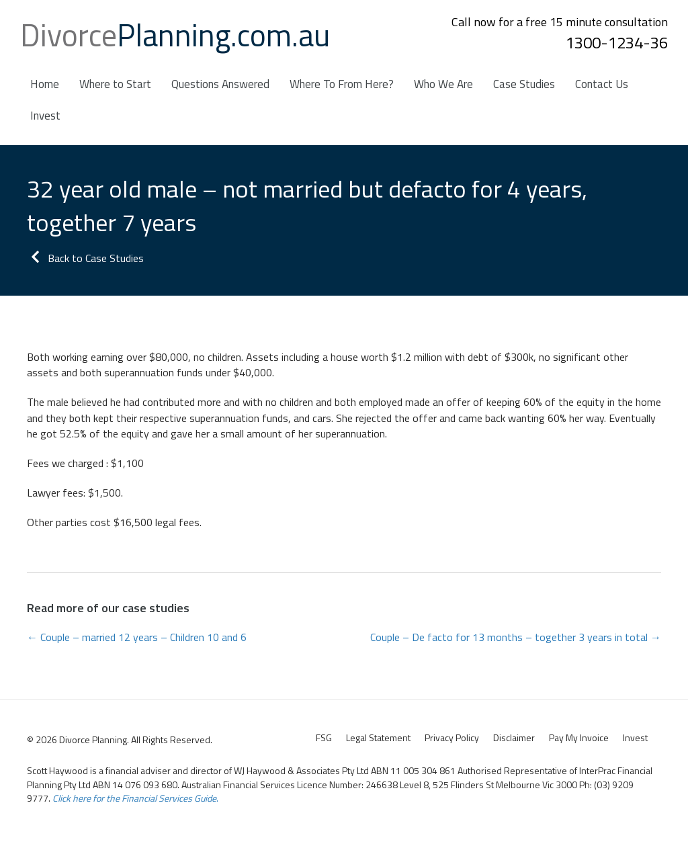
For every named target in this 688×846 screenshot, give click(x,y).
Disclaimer (514, 738)
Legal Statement (378, 738)
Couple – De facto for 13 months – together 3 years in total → (515, 637)
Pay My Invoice (579, 738)
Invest (635, 738)
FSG (324, 738)
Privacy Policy (452, 738)
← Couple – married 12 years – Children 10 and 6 (137, 637)
